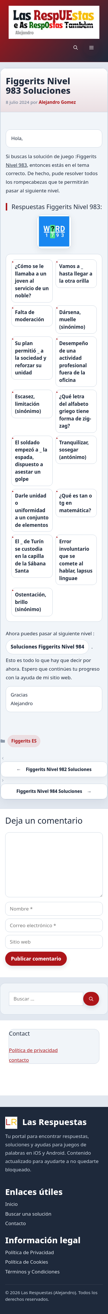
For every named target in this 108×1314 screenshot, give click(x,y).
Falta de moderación (29, 316)
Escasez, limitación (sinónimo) (28, 403)
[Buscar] (91, 999)
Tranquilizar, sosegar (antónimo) (74, 449)
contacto (19, 1060)
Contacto (15, 1223)
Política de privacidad (33, 1050)
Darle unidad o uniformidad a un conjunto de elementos (32, 510)
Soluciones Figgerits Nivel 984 (47, 646)
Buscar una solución (28, 1213)
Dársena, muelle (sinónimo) (72, 319)
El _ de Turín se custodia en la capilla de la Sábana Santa (30, 556)
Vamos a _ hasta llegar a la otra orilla (75, 273)
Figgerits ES (24, 741)
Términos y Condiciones (32, 1271)
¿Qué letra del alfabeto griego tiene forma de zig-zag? (75, 411)
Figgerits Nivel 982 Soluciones (59, 769)
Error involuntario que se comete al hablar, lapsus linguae (75, 560)
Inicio (11, 1204)
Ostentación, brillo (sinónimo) (30, 602)
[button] (76, 47)
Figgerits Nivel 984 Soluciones (49, 791)
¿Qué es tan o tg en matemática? (75, 503)
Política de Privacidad (29, 1252)
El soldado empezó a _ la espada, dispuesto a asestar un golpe (31, 461)
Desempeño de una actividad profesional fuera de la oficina (73, 361)
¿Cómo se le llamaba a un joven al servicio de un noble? (32, 281)
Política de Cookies (26, 1261)
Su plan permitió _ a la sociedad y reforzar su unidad (30, 358)
